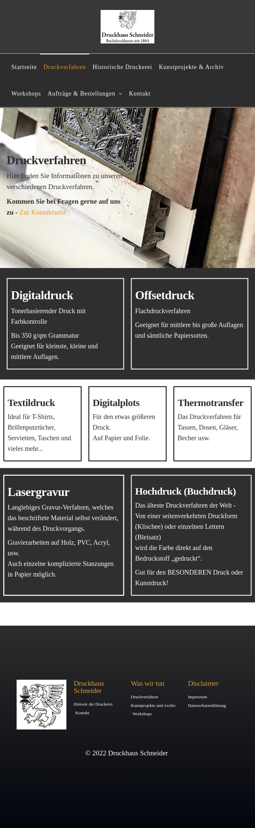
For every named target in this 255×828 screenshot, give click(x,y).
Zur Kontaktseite (43, 212)
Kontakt (140, 93)
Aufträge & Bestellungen (82, 93)
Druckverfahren (64, 67)
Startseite (24, 67)
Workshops (26, 93)
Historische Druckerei (122, 67)
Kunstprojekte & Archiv (191, 67)
